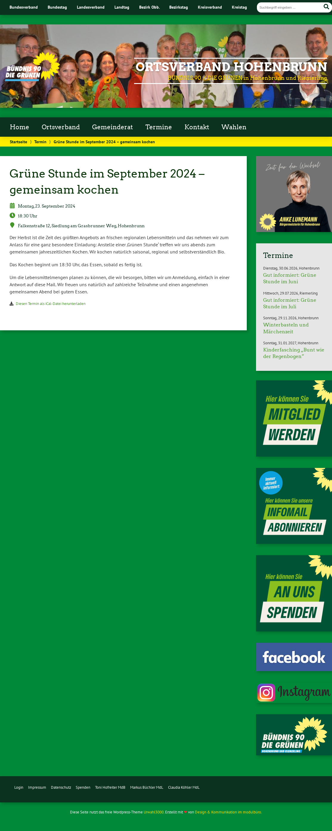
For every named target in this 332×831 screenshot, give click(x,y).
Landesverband (91, 7)
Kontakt (196, 127)
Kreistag (239, 7)
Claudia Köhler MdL (184, 787)
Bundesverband (24, 7)
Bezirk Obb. (149, 7)
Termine (158, 127)
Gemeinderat (112, 127)
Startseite (18, 141)
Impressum (37, 787)
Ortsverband (61, 127)
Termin (40, 141)
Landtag (121, 7)
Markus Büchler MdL (146, 787)
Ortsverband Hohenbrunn (231, 67)
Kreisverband (210, 7)
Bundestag (57, 7)
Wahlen (233, 127)
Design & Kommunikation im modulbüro (228, 812)
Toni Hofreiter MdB (110, 787)
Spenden (83, 787)
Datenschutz (61, 787)
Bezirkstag (178, 7)
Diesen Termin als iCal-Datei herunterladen (51, 303)
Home (19, 127)
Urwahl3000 (154, 812)
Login (18, 787)
